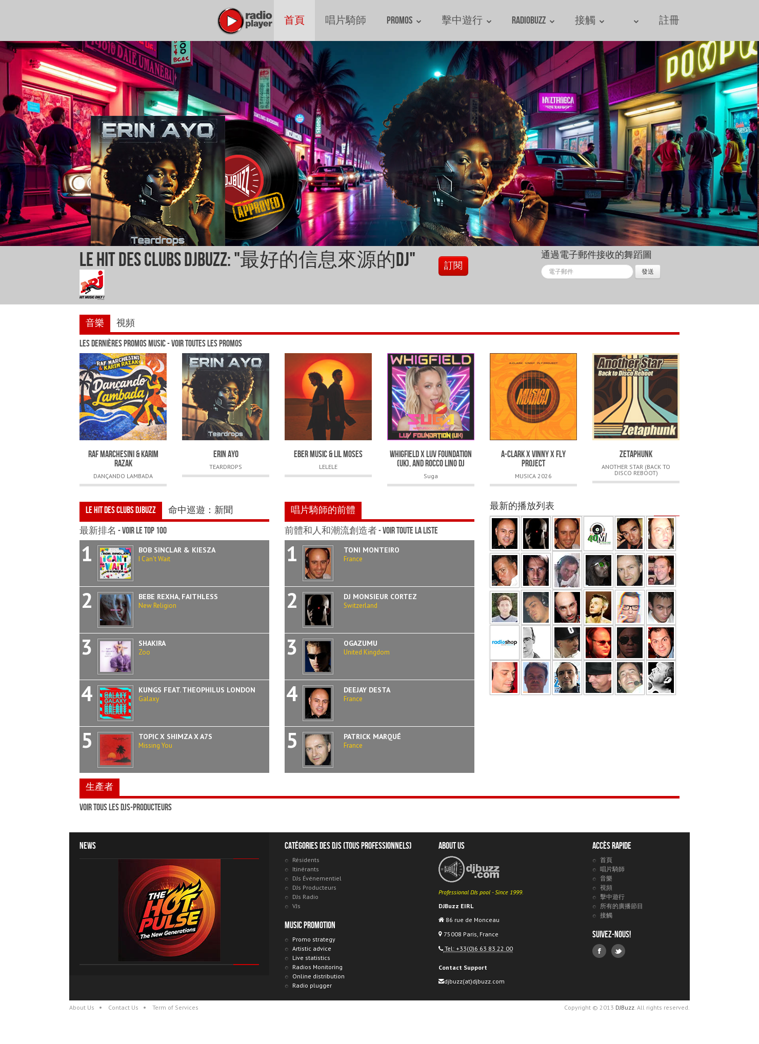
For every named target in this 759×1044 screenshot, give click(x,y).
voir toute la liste (410, 530)
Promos (404, 20)
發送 (648, 271)
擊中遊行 (466, 20)
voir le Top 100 (144, 530)
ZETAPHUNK (636, 454)
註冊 (669, 20)
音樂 (95, 323)
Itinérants (305, 869)
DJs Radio (305, 896)
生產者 (99, 787)
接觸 (589, 20)
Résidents (305, 860)
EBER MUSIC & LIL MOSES (328, 454)
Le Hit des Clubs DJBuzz (121, 510)
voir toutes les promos (206, 343)
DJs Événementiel (317, 878)
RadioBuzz (533, 20)
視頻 (125, 323)
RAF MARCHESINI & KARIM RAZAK (123, 459)
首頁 (294, 20)
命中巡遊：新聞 (200, 510)
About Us (81, 1007)
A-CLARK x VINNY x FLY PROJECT (533, 459)
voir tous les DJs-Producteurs (125, 807)
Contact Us (123, 1007)
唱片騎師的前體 (323, 510)
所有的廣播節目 (621, 906)
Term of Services (175, 1007)
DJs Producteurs (314, 887)
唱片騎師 (345, 20)
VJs (296, 906)
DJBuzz (89, 20)
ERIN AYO (225, 454)
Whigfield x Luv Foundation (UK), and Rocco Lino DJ (431, 459)
